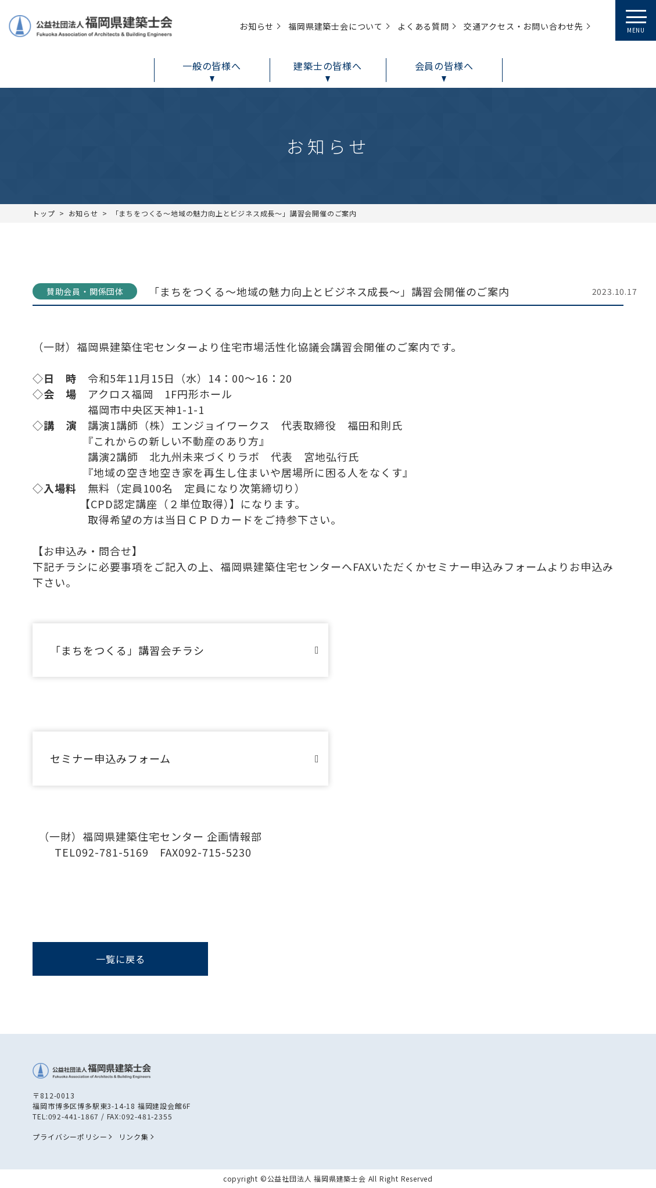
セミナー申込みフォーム (110, 758)
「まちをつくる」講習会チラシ (127, 650)
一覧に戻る (120, 959)
